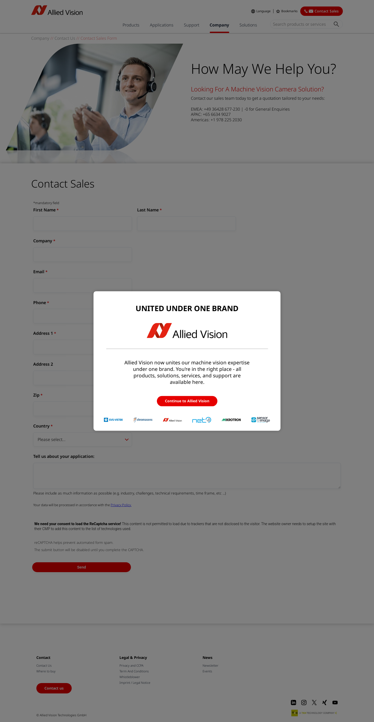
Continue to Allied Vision (187, 400)
